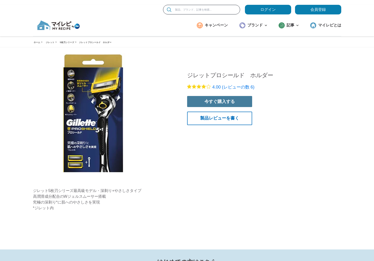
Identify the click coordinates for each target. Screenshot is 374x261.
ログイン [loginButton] (268, 9)
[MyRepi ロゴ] (58, 25)
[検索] (169, 9)
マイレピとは (329, 25)
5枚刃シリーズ (67, 42)
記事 (293, 25)
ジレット (50, 42)
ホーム (37, 42)
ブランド (257, 25)
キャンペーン (216, 25)
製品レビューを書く (219, 118)
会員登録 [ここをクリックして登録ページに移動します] (318, 9)
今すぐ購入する (219, 101)
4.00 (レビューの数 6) (233, 87)
